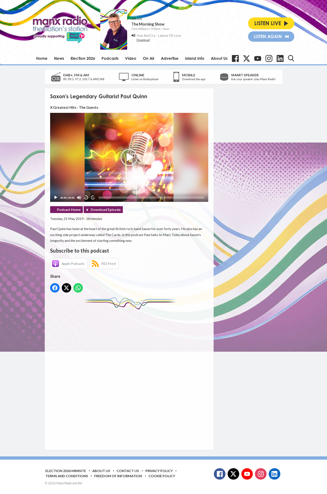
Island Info (194, 58)
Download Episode (106, 209)
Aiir (80, 483)
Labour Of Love (169, 35)
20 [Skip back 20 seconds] (86, 197)
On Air (148, 58)
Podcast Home (69, 209)
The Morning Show (147, 24)
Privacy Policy (159, 471)
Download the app (193, 79)
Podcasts (110, 58)
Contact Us (128, 471)
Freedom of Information (118, 476)
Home (42, 58)
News (59, 58)
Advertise (170, 58)
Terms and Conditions (66, 476)
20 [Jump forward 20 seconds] (93, 197)
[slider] (151, 197)
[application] (129, 157)
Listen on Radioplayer (145, 79)
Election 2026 (83, 58)
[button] (129, 157)
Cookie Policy (161, 476)
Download (143, 40)
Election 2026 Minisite (65, 471)
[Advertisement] (130, 376)
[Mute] (79, 197)
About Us (219, 58)
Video (130, 58)
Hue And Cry (146, 35)
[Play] (56, 197)
